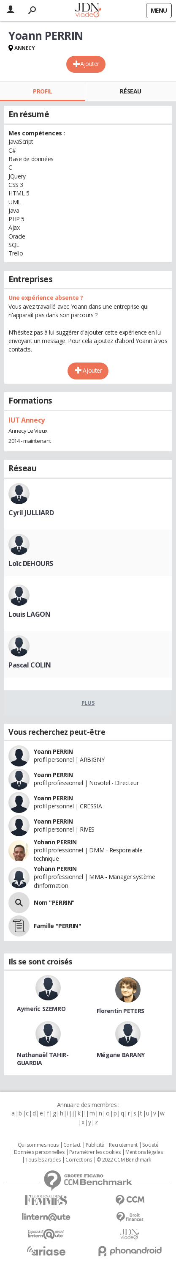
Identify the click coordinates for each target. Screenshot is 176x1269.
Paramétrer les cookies (95, 1152)
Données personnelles (39, 1152)
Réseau (130, 91)
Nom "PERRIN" (54, 902)
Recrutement (123, 1145)
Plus (88, 702)
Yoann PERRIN (53, 751)
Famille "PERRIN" (57, 926)
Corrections (78, 1160)
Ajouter (89, 64)
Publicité (95, 1145)
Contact (72, 1145)
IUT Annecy (26, 420)
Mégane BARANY (121, 1055)
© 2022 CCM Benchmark (124, 1160)
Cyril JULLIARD (31, 512)
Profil (42, 91)
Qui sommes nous (38, 1145)
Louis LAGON (29, 614)
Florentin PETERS (120, 1011)
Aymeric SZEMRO (41, 1009)
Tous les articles (43, 1160)
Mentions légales (143, 1152)
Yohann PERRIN (55, 842)
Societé (150, 1145)
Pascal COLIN (29, 665)
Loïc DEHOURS (30, 563)
